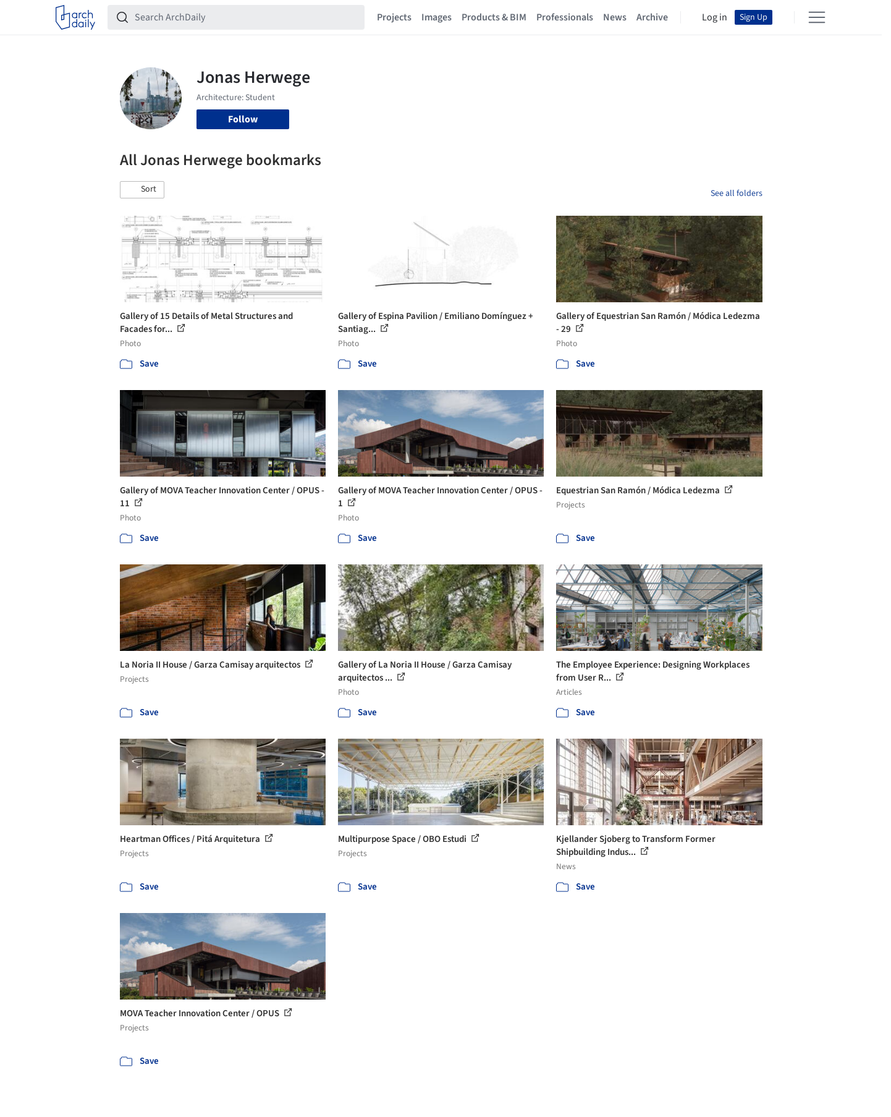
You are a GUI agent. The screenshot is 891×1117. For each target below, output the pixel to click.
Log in (714, 17)
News (615, 17)
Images (436, 17)
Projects (394, 17)
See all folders (736, 193)
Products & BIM (494, 17)
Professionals (564, 17)
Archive (652, 17)
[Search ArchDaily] (246, 17)
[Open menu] (817, 17)
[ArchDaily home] (75, 17)
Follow (243, 119)
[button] (142, 189)
